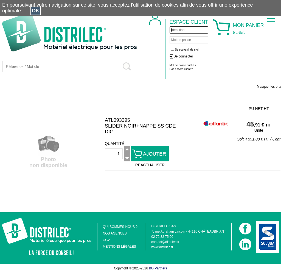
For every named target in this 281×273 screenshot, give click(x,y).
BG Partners (158, 268)
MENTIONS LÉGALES (119, 247)
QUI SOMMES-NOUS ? (120, 227)
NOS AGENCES (115, 233)
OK (35, 10)
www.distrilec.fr (162, 247)
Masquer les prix (269, 87)
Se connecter (183, 56)
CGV (106, 240)
